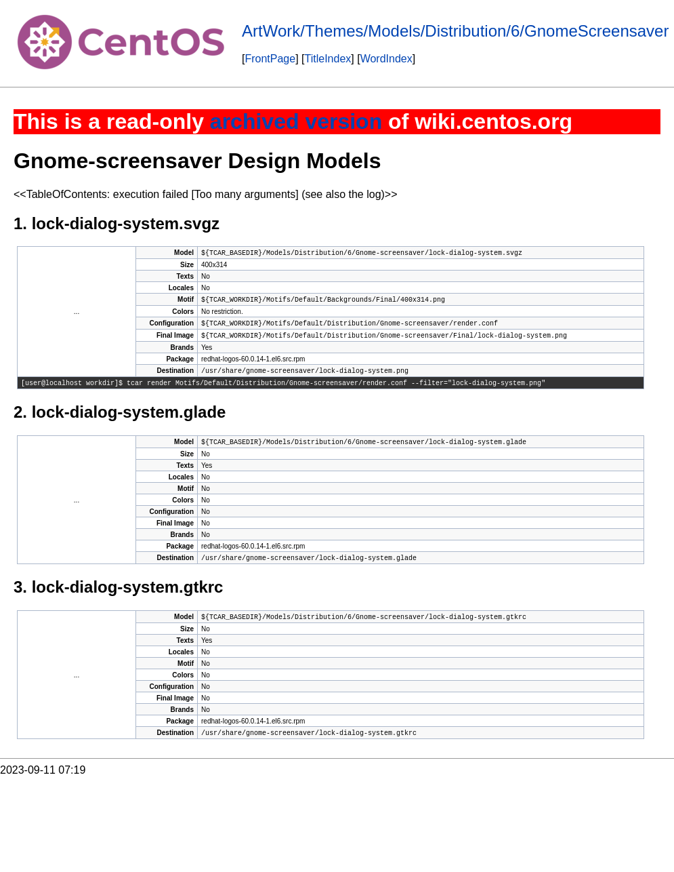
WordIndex (386, 58)
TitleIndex (328, 58)
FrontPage (270, 58)
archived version (296, 121)
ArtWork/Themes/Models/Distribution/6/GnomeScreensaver (455, 31)
